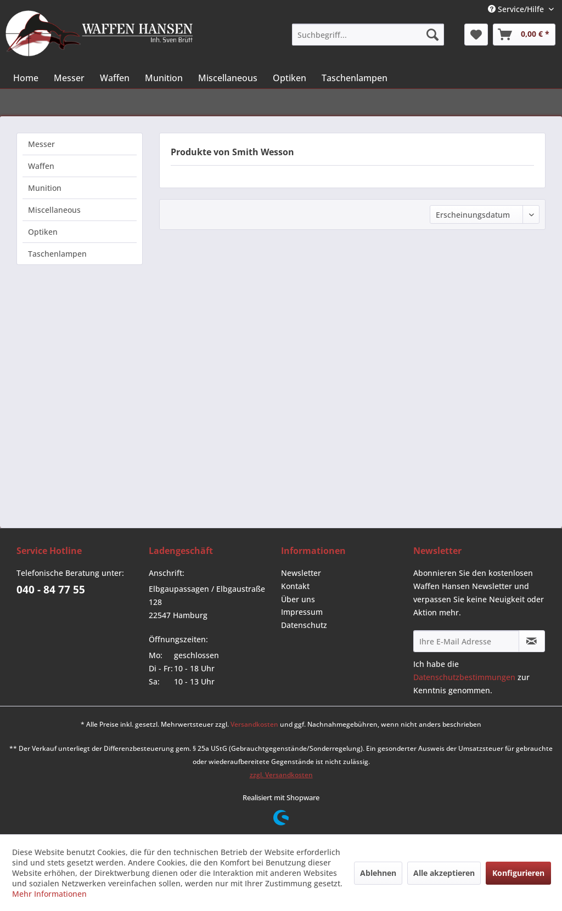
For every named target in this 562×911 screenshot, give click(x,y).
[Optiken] (289, 77)
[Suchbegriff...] (367, 35)
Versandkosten (254, 724)
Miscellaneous (54, 210)
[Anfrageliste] (524, 35)
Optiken (43, 232)
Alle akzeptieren (444, 873)
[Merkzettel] (476, 35)
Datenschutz (304, 625)
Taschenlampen (57, 253)
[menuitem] (367, 35)
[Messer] (69, 77)
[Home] (25, 77)
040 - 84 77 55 (50, 589)
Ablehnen (378, 873)
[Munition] (163, 77)
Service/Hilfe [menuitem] (517, 9)
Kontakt (295, 586)
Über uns (298, 599)
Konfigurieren (518, 873)
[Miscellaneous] (227, 77)
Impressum (302, 612)
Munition (44, 188)
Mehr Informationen (49, 894)
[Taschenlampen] (354, 77)
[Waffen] (114, 77)
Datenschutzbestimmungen (464, 677)
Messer (41, 144)
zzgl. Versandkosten (281, 774)
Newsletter (301, 573)
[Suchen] (432, 35)
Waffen (41, 166)
